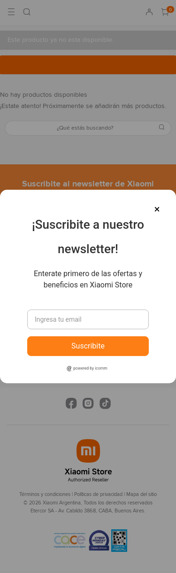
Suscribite (88, 345)
